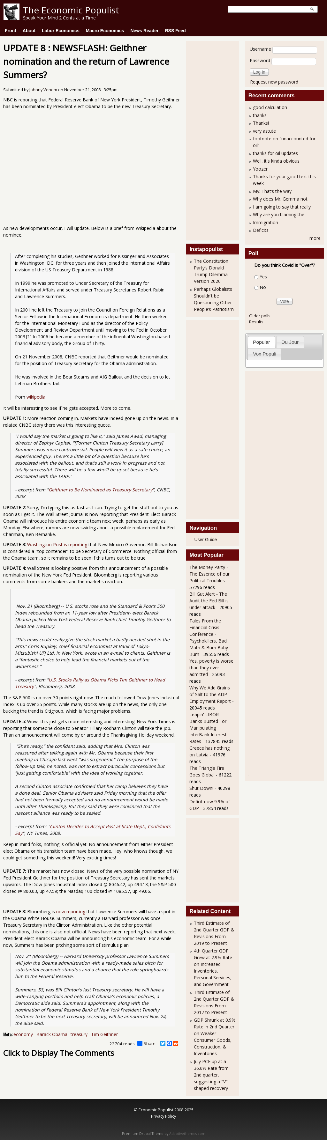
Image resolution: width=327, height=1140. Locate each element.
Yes (263, 277)
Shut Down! (201, 788)
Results (256, 322)
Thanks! (261, 123)
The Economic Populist (71, 10)
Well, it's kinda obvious (276, 161)
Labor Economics (60, 30)
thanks (260, 115)
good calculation (270, 107)
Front (10, 30)
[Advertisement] (214, 140)
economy (23, 1034)
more (315, 238)
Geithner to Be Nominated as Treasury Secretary (100, 490)
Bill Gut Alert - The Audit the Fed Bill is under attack (209, 600)
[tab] (261, 342)
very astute (264, 131)
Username (260, 49)
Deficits (261, 230)
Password (260, 60)
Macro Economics (105, 30)
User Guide (205, 539)
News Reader (145, 30)
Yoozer (260, 169)
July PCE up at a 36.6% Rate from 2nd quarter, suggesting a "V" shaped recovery (211, 1074)
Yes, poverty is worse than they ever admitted (211, 667)
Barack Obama (51, 1034)
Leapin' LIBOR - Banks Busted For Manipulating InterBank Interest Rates (208, 727)
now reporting (70, 911)
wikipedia (36, 397)
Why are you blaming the (278, 214)
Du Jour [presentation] (290, 342)
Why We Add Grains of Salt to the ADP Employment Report (210, 694)
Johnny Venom (43, 89)
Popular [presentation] (261, 342)
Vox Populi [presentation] (264, 354)
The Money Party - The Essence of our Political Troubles (209, 574)
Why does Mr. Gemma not (280, 199)
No (263, 287)
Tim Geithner (104, 1034)
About (29, 30)
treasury (79, 1034)
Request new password (274, 82)
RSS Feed (175, 30)
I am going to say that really (282, 207)
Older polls (259, 316)
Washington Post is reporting (57, 544)
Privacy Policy (163, 1116)
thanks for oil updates (275, 153)
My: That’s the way (272, 191)
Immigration (265, 222)
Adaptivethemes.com (187, 1133)
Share (146, 1043)
